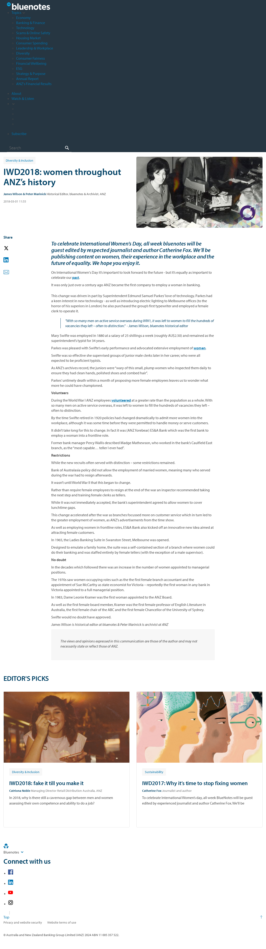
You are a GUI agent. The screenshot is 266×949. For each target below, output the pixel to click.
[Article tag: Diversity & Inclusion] (25, 771)
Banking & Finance (30, 22)
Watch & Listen (23, 98)
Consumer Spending (32, 43)
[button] (12, 248)
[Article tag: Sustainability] (154, 771)
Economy (23, 17)
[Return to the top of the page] (133, 917)
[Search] (39, 147)
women (200, 348)
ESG (19, 68)
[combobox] (39, 147)
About (16, 93)
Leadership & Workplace (34, 48)
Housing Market (28, 38)
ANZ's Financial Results (33, 83)
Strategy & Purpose (30, 73)
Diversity (23, 53)
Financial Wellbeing (31, 63)
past (75, 277)
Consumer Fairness (30, 58)
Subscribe (19, 133)
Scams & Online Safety (33, 33)
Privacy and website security (22, 922)
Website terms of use (61, 922)
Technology (25, 27)
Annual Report (27, 78)
